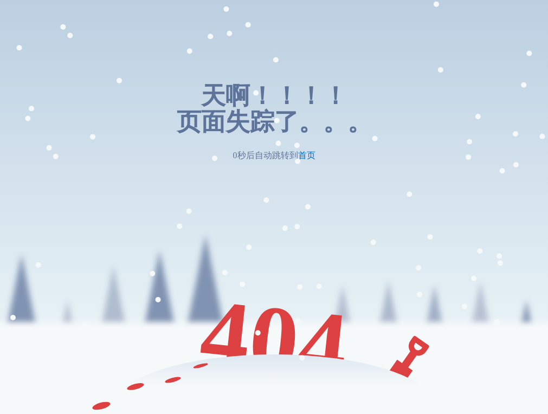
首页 (306, 155)
